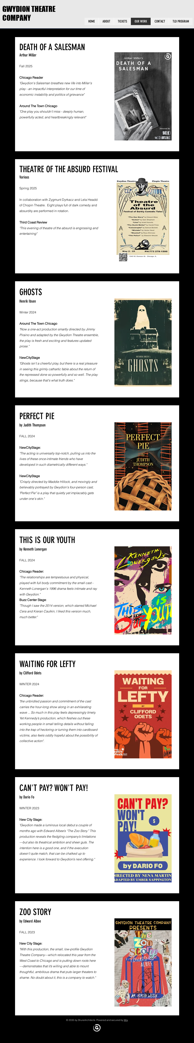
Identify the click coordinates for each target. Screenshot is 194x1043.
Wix (126, 1020)
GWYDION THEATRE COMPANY (28, 13)
